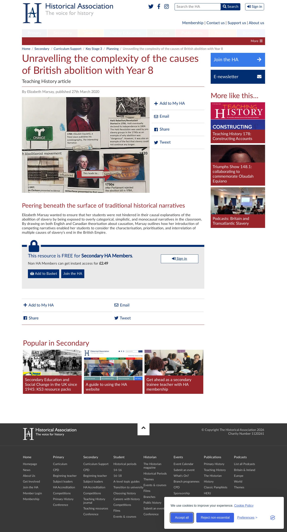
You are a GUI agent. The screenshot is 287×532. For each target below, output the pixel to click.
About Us (29, 475)
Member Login (32, 493)
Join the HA (72, 274)
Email (161, 116)
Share (162, 129)
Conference (60, 504)
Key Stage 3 (94, 48)
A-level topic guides (126, 481)
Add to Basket (43, 274)
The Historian (213, 475)
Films (116, 510)
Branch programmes (187, 481)
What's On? (181, 475)
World (238, 481)
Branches (251, 33)
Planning (112, 48)
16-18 (117, 475)
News (26, 470)
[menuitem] (34, 33)
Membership (192, 23)
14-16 (117, 470)
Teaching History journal (201, 41)
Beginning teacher (82, 41)
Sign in (179, 259)
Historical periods (125, 464)
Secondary (62, 33)
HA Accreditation (141, 41)
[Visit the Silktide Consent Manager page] (272, 517)
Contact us (215, 23)
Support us (237, 23)
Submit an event (154, 508)
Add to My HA (169, 103)
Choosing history (124, 493)
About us (256, 23)
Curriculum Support (38, 41)
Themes (149, 479)
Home (26, 48)
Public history (152, 502)
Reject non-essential (215, 517)
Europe (238, 475)
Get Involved (31, 481)
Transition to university (128, 487)
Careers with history (126, 499)
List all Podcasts (244, 464)
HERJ (207, 493)
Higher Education (125, 33)
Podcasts (223, 33)
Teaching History (215, 470)
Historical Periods (155, 473)
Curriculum (60, 464)
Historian (161, 33)
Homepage (30, 464)
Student (91, 33)
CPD (61, 41)
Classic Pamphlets (215, 487)
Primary (34, 33)
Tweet (162, 142)
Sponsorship (182, 493)
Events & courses (124, 516)
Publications (192, 33)
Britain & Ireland (244, 470)
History (209, 481)
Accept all (182, 517)
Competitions (168, 41)
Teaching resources (95, 508)
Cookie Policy (244, 505)
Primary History (63, 499)
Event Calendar (183, 464)
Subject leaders (112, 41)
